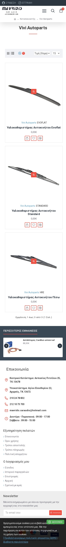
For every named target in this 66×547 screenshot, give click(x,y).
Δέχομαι (57, 522)
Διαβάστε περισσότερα (15, 542)
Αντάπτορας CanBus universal (39, 340)
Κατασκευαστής (27, 19)
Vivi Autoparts (28, 122)
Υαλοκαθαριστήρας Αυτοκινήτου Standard (34, 212)
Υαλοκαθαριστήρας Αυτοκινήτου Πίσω (34, 297)
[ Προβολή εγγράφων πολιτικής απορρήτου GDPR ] (30, 538)
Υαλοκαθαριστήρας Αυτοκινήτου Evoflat (34, 127)
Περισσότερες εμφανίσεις (20, 330)
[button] (6, 346)
